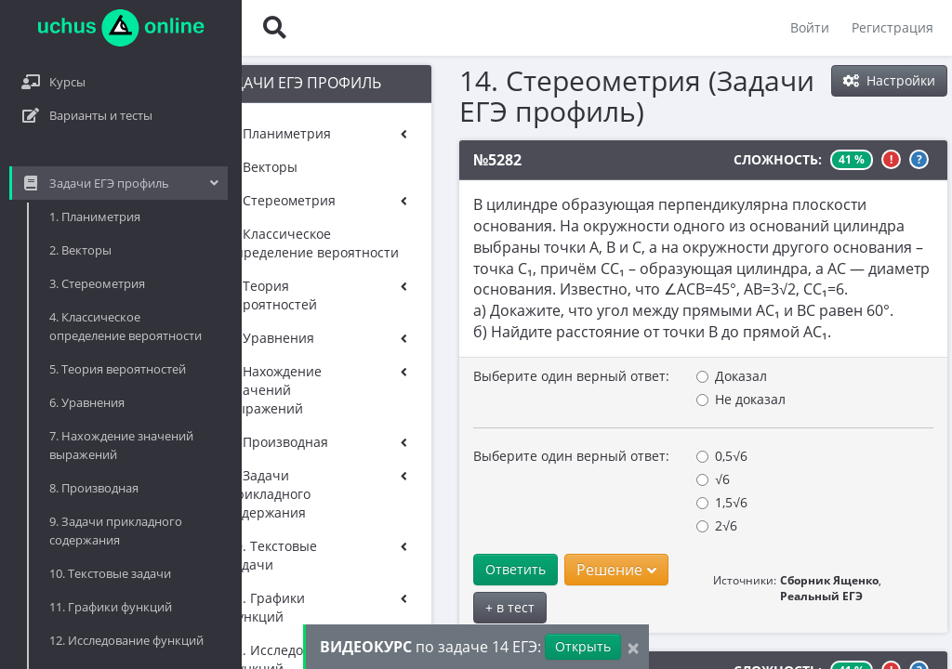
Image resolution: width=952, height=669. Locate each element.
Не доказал (652, 399)
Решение (528, 569)
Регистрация (892, 27)
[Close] (633, 647)
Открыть (583, 646)
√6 (624, 479)
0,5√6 (633, 456)
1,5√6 (633, 502)
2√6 (628, 525)
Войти (809, 27)
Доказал (643, 376)
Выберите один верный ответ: (483, 376)
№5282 (409, 160)
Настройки (889, 80)
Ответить (427, 569)
